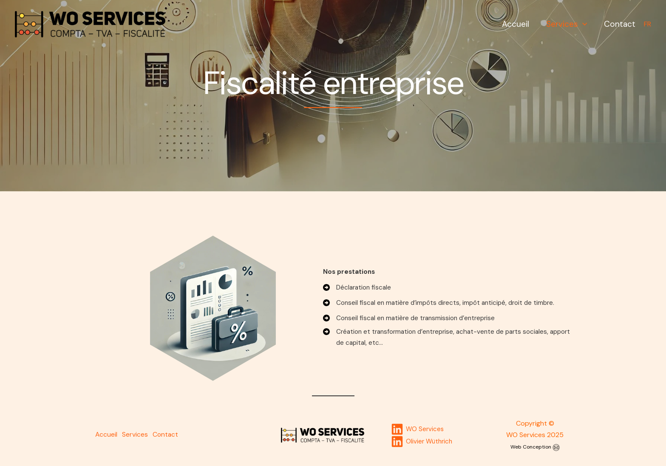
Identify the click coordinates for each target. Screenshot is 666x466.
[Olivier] (421, 441)
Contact (620, 24)
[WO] (417, 429)
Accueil (517, 24)
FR (647, 24)
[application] (583, 24)
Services (567, 24)
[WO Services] (90, 23)
